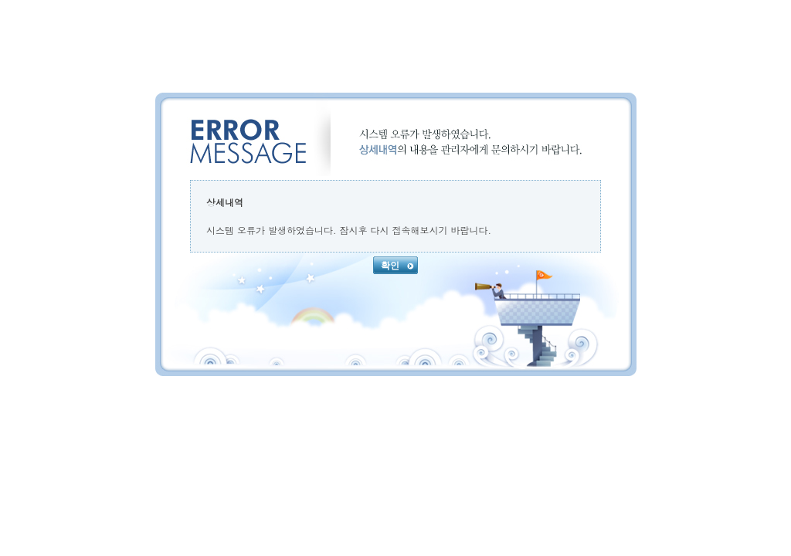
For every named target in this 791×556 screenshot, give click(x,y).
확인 (397, 265)
